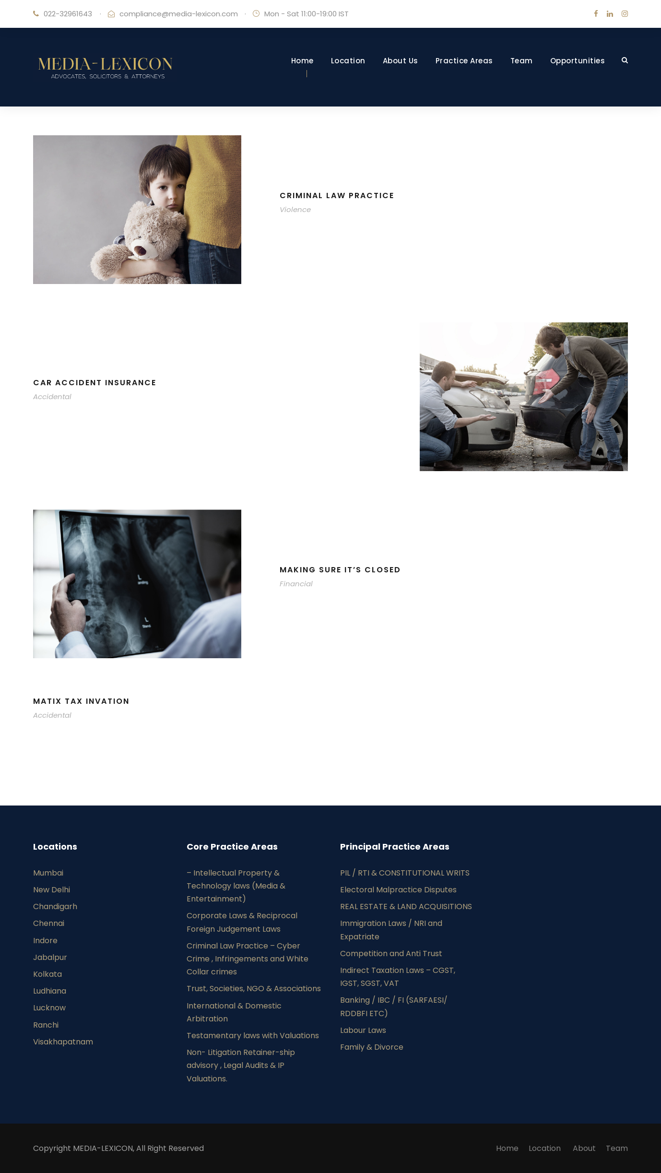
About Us (400, 61)
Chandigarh (55, 906)
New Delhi (51, 889)
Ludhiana (49, 990)
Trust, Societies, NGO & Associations (254, 988)
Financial (296, 584)
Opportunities (577, 61)
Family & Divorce (371, 1047)
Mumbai (48, 872)
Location (348, 61)
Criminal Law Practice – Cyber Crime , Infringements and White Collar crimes (247, 958)
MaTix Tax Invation (81, 701)
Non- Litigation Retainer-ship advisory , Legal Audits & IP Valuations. (241, 1065)
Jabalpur (50, 957)
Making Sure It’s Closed (340, 569)
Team (521, 61)
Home (302, 61)
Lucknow (49, 1007)
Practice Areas (464, 61)
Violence (295, 209)
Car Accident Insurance (94, 382)
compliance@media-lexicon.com (178, 14)
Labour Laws (363, 1030)
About (584, 1148)
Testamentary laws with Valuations (253, 1035)
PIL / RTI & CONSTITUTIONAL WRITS (405, 872)
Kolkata (47, 974)
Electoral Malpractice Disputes (398, 889)
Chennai (48, 923)
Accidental (52, 396)
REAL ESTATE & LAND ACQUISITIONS (407, 906)
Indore (45, 940)
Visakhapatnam (63, 1041)
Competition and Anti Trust (391, 953)
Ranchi (46, 1025)
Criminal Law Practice (337, 195)
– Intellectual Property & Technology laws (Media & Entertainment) (236, 885)
